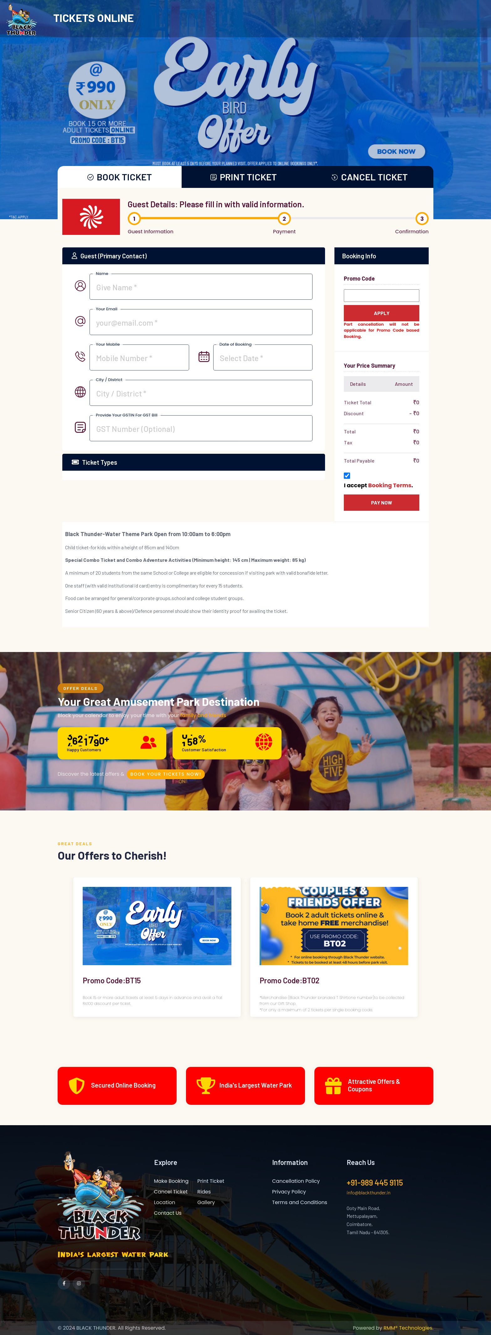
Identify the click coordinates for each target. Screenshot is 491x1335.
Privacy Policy (289, 1191)
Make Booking (171, 1180)
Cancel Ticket (171, 1191)
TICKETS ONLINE (93, 17)
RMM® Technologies (408, 1327)
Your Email (106, 309)
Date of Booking (236, 344)
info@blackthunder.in (368, 1192)
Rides (204, 1191)
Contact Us (168, 1212)
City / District (109, 379)
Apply (382, 313)
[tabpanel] (245, 420)
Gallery (206, 1202)
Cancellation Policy (296, 1180)
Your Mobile (108, 344)
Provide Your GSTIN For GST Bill (127, 415)
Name (102, 273)
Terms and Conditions (299, 1202)
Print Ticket (210, 1180)
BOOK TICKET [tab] (119, 176)
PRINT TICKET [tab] (243, 176)
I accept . (378, 485)
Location (164, 1202)
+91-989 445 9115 (375, 1182)
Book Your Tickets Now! (166, 773)
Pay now (381, 502)
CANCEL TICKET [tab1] (370, 176)
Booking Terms (389, 485)
